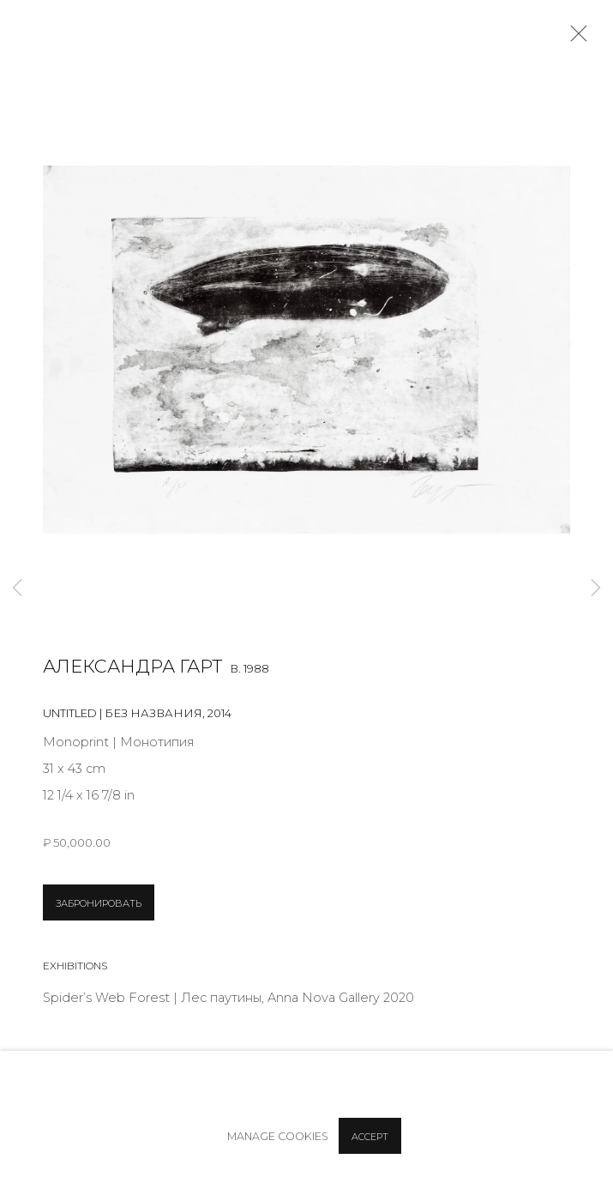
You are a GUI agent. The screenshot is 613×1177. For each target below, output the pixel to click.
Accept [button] (370, 1137)
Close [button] (574, 38)
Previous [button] (17, 588)
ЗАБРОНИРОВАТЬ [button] (98, 903)
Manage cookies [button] (277, 1136)
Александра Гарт (132, 666)
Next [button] (596, 588)
